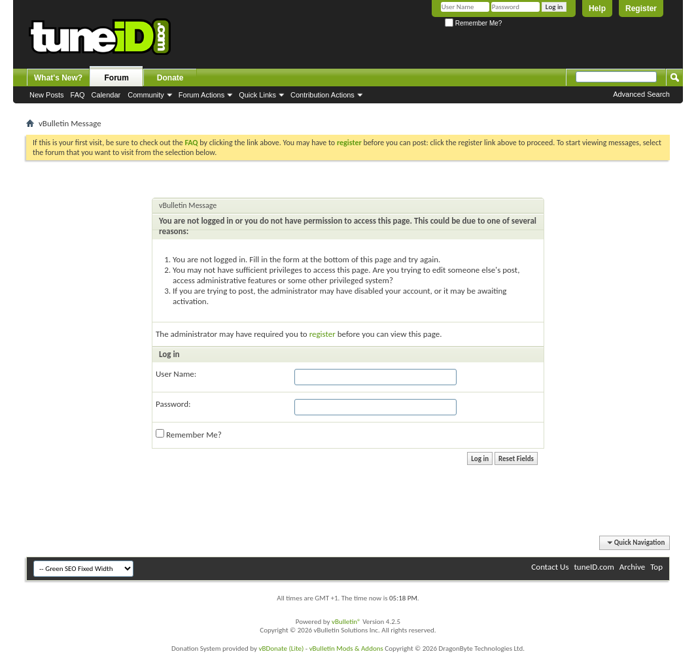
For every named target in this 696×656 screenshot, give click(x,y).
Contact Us (549, 567)
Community (146, 95)
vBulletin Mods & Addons (346, 648)
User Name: (176, 374)
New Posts (46, 95)
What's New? (58, 77)
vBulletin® (346, 621)
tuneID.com (594, 567)
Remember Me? (473, 23)
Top (656, 567)
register (322, 334)
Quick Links (257, 95)
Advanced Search (641, 94)
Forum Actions (201, 95)
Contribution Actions (322, 95)
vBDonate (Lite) (281, 648)
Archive (632, 567)
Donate (170, 77)
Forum (117, 77)
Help (597, 8)
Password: (173, 404)
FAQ (78, 95)
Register (641, 8)
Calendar (106, 95)
